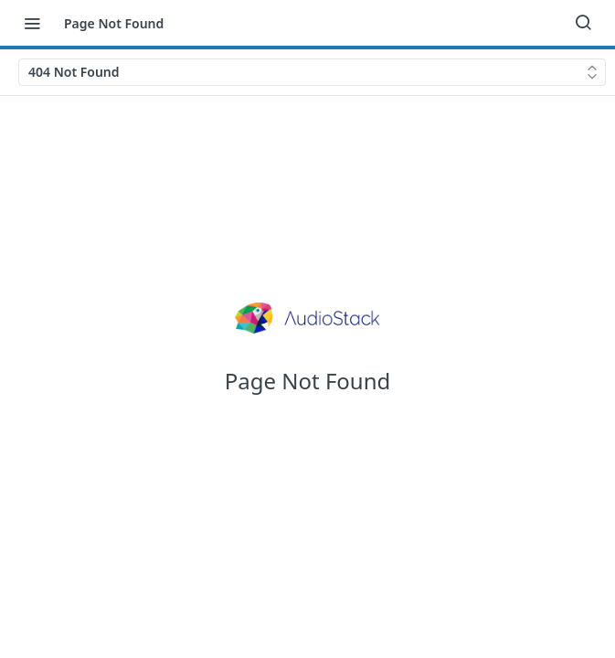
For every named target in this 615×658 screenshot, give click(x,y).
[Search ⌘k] (583, 23)
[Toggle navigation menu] (32, 23)
